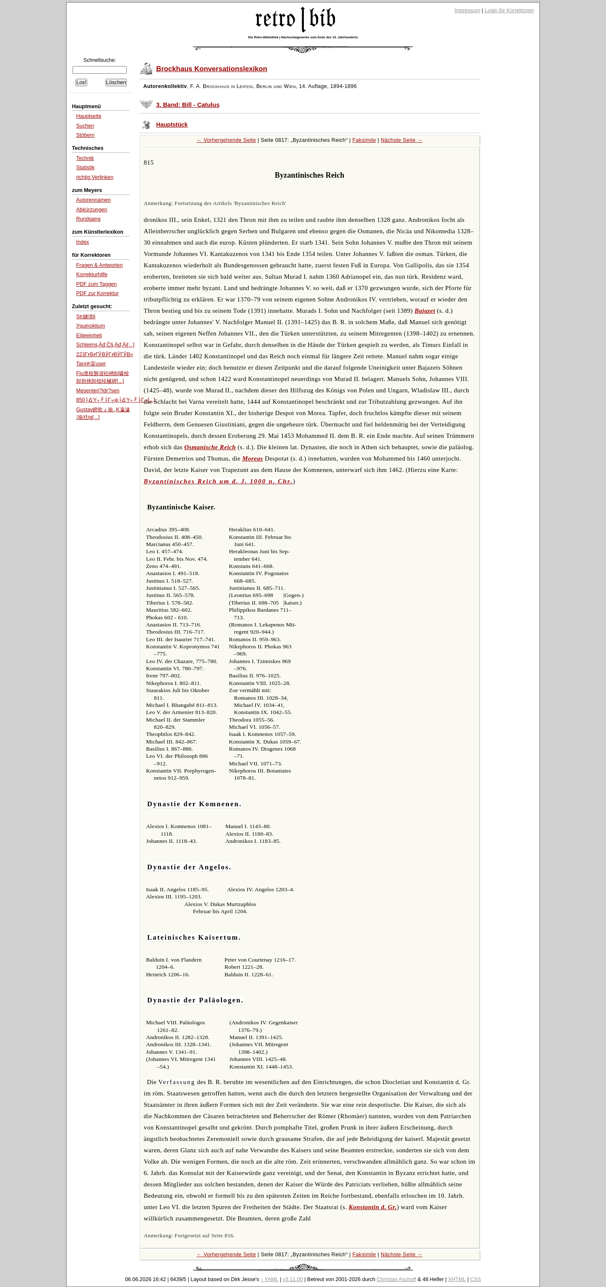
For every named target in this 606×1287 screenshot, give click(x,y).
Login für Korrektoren (509, 10)
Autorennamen (93, 200)
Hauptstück (172, 125)
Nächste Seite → (402, 140)
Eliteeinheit (89, 335)
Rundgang (88, 219)
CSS (475, 1279)
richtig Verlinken (94, 177)
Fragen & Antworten (99, 265)
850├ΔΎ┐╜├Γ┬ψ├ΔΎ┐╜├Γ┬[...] (115, 400)
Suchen (85, 126)
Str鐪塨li (86, 317)
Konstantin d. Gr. (373, 1207)
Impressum (467, 10)
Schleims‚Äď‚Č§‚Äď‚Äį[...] (105, 345)
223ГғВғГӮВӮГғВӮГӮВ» (104, 354)
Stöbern (85, 135)
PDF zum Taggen (96, 284)
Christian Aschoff (396, 1279)
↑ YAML (269, 1279)
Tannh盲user (91, 364)
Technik (85, 158)
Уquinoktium (90, 326)
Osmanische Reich (210, 447)
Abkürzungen (91, 210)
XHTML (457, 1279)
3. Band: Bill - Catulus (188, 104)
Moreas (252, 458)
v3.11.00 (293, 1279)
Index (82, 242)
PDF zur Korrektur (97, 293)
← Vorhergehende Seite (226, 140)
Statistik (85, 168)
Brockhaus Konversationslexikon (212, 69)
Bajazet (425, 310)
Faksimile (364, 140)
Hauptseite (89, 116)
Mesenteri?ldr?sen (98, 391)
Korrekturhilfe (91, 274)
